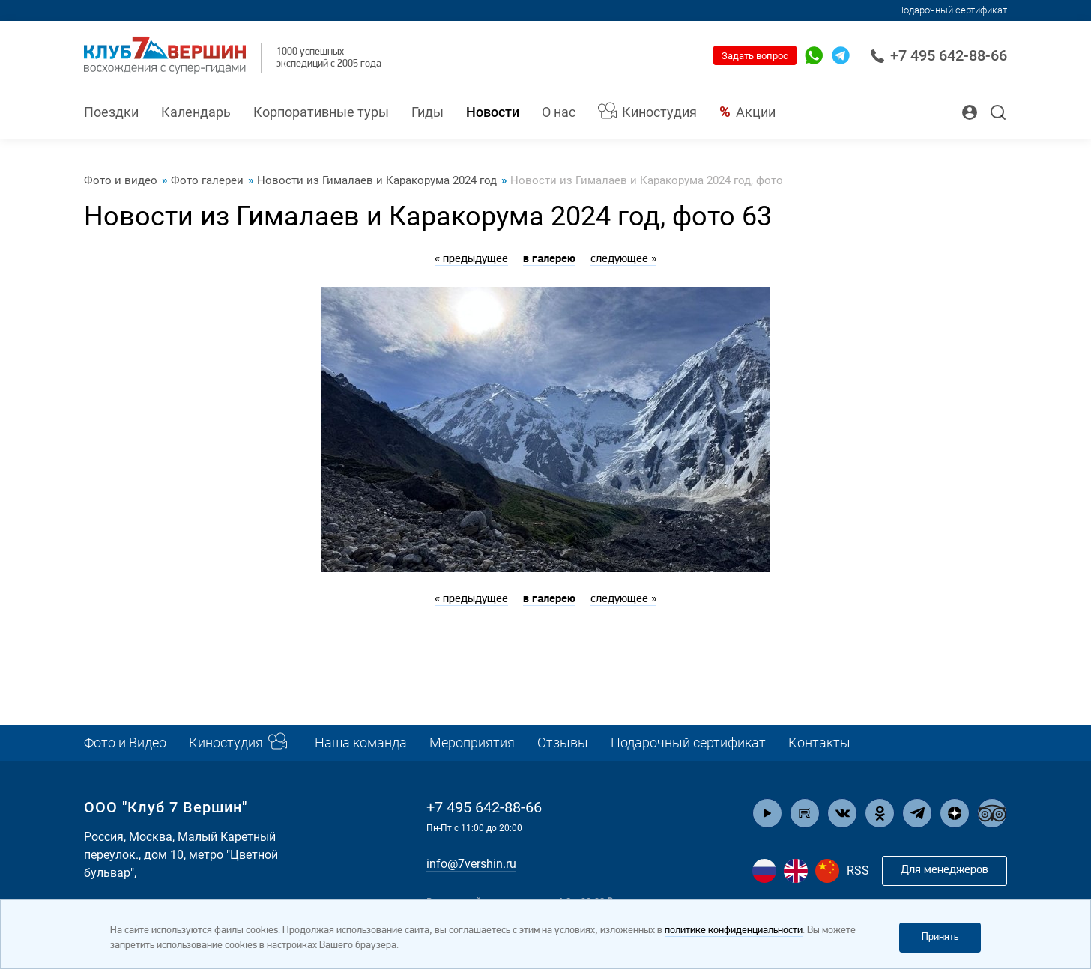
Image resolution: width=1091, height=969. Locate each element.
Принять (940, 937)
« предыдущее (471, 259)
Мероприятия (472, 742)
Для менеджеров (944, 870)
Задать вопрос (755, 55)
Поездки (111, 112)
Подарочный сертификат (952, 10)
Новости (492, 112)
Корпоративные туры (321, 112)
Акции (756, 112)
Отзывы (562, 742)
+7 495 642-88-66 (938, 55)
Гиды (427, 112)
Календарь (196, 112)
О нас (558, 112)
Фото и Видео (125, 742)
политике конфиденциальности (734, 930)
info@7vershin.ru (471, 864)
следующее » (623, 259)
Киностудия (659, 112)
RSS (858, 870)
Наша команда (361, 742)
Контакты (819, 742)
